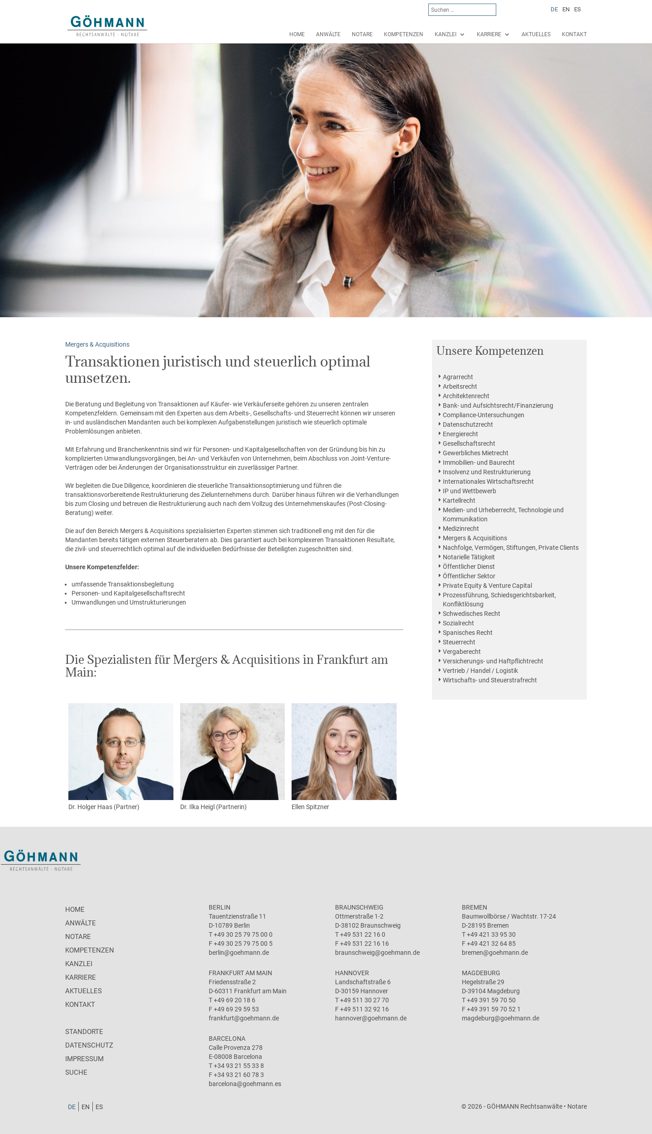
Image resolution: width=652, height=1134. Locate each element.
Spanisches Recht (468, 632)
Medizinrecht (461, 528)
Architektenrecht (466, 396)
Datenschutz (89, 1045)
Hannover (352, 973)
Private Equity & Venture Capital (487, 585)
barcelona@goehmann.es (245, 1083)
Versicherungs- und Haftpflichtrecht (493, 661)
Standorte (84, 1032)
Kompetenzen (403, 34)
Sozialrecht (458, 623)
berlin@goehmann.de (239, 952)
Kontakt (574, 34)
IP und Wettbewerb (469, 491)
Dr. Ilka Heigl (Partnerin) (232, 756)
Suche (76, 1072)
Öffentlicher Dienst (469, 566)
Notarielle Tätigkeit (469, 557)
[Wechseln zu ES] (577, 9)
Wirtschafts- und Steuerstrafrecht (490, 680)
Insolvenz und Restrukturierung (487, 472)
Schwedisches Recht (471, 613)
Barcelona (227, 1038)
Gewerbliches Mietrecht (475, 453)
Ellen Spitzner (344, 756)
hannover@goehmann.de (371, 1018)
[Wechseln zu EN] (566, 9)
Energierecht (460, 434)
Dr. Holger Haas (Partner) (120, 756)
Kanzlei (445, 34)
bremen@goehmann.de (495, 952)
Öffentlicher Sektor (469, 576)
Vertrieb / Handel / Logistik (480, 670)
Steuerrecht (459, 642)
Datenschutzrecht (468, 424)
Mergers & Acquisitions (475, 538)
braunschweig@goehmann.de (377, 952)
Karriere (489, 34)
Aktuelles (536, 34)
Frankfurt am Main (240, 973)
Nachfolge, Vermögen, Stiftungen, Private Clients (511, 547)
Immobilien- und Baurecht (479, 462)
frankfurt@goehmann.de (244, 1018)
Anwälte (328, 34)
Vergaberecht (462, 651)
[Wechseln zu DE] (554, 9)
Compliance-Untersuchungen (483, 415)
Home (297, 34)
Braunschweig (359, 907)
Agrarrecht (458, 377)
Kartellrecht (459, 500)
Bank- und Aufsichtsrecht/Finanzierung (498, 405)
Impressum (84, 1059)
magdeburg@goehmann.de (500, 1018)
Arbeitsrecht (460, 386)
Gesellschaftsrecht (469, 443)
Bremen (474, 907)
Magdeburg (481, 973)
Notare (362, 34)
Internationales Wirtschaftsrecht (488, 481)
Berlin (219, 907)
